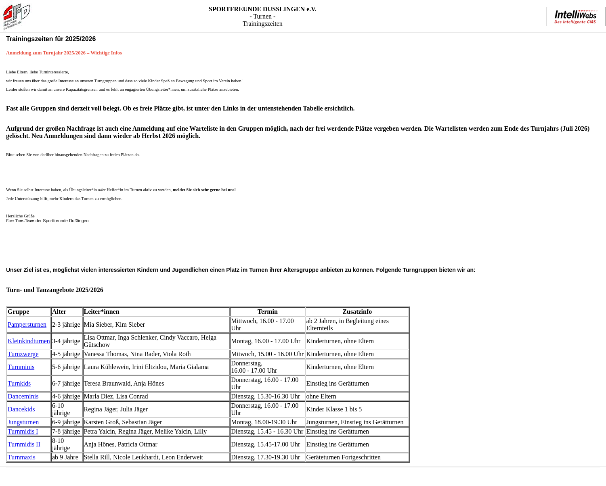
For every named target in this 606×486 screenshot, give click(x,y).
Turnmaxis (22, 457)
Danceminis (23, 396)
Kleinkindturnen (29, 341)
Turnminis (21, 366)
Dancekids (21, 409)
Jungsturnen (23, 422)
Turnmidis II (24, 444)
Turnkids (19, 383)
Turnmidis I (23, 431)
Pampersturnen (27, 324)
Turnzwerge (23, 353)
